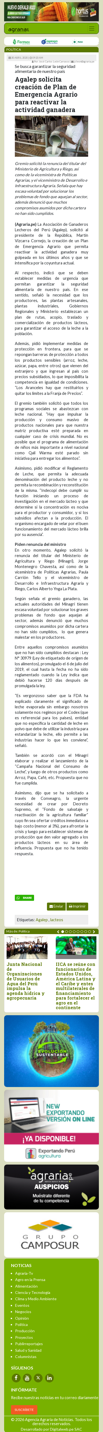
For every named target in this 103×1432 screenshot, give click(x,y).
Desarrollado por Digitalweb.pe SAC (51, 1429)
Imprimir (77, 906)
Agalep (42, 919)
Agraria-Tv (24, 1273)
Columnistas (26, 1356)
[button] (63, 932)
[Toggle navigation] (91, 28)
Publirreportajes (29, 1343)
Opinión (22, 1318)
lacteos (56, 919)
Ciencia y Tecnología (32, 1292)
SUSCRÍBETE (24, 1410)
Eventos (22, 1305)
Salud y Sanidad (28, 1350)
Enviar (56, 906)
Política (21, 1324)
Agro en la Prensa (30, 1279)
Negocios (23, 1311)
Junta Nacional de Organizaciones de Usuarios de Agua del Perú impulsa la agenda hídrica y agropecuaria (26, 981)
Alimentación (26, 1286)
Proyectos (24, 1337)
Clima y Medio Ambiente (36, 1298)
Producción (25, 1330)
